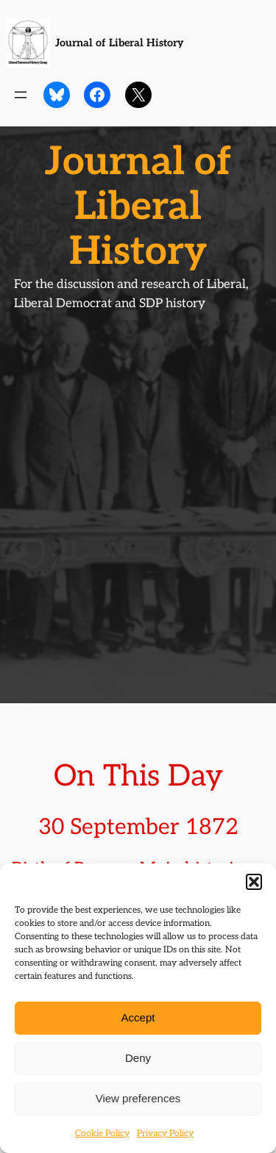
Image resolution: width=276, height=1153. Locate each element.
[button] (254, 881)
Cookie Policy (102, 1133)
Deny (138, 1058)
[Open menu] (20, 95)
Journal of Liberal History (119, 43)
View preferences (138, 1098)
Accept (138, 1017)
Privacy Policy (165, 1133)
